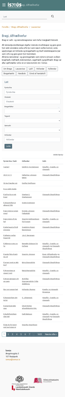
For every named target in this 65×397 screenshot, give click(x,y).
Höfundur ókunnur (28, 289)
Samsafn (7, 125)
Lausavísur (36, 27)
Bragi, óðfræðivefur (19, 27)
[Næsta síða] (50, 334)
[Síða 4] (17, 334)
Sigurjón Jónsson (28, 254)
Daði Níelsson (27, 314)
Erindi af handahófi (37, 73)
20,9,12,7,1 (7, 175)
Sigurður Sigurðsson (29, 325)
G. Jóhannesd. (27, 298)
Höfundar (40, 69)
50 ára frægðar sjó (10, 183)
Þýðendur (52, 69)
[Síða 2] (8, 334)
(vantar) (6, 167)
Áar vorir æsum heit (10, 289)
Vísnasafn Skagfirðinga (51, 175)
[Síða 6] (25, 334)
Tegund (7, 116)
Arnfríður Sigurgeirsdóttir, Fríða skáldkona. (30, 281)
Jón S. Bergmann (28, 235)
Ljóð (31, 69)
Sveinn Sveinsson (28, 203)
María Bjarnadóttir (28, 271)
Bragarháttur (8, 106)
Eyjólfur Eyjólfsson (28, 183)
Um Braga (7, 69)
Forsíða (5, 27)
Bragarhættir (8, 73)
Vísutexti (7, 97)
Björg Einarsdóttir (28, 262)
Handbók (22, 73)
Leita (8, 146)
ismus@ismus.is (13, 359)
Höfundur (7, 135)
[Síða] (40, 334)
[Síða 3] (12, 334)
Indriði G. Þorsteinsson (30, 167)
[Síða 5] (21, 334)
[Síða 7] (29, 334)
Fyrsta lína (8, 87)
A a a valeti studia (9, 189)
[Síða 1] (4, 334)
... (58, 107)
